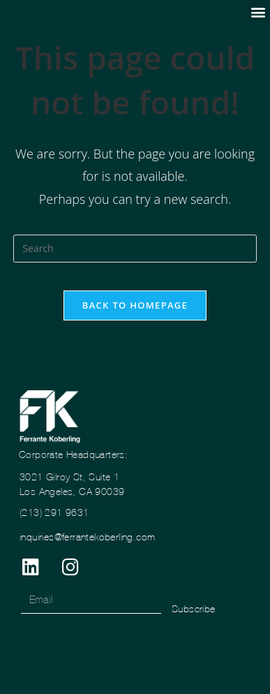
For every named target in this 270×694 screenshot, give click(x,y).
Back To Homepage (135, 305)
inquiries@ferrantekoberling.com (87, 536)
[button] (257, 11)
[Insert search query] (134, 249)
